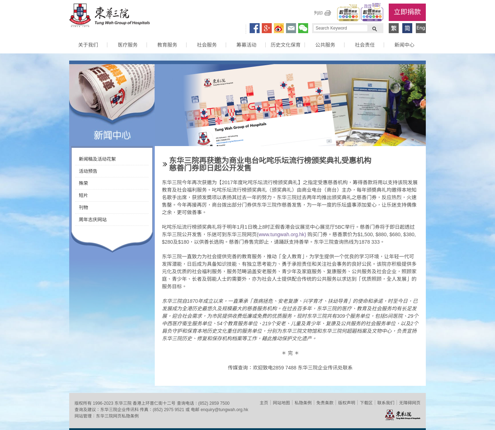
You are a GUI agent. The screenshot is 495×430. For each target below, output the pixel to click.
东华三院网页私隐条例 (117, 416)
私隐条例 (303, 402)
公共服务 (325, 44)
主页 (264, 402)
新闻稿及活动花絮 (97, 159)
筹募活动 (246, 44)
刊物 (83, 207)
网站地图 (281, 402)
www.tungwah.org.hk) (283, 234)
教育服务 (167, 44)
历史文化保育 (286, 44)
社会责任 (365, 44)
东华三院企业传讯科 (119, 409)
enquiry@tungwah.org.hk (224, 409)
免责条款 (324, 402)
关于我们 (88, 44)
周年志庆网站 (93, 219)
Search (374, 28)
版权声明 (346, 402)
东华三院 (109, 16)
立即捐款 (407, 12)
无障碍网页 (409, 402)
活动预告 (88, 171)
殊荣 (83, 183)
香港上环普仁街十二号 (154, 403)
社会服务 (207, 44)
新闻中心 (404, 44)
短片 (83, 195)
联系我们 (385, 402)
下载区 (366, 402)
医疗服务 (128, 44)
